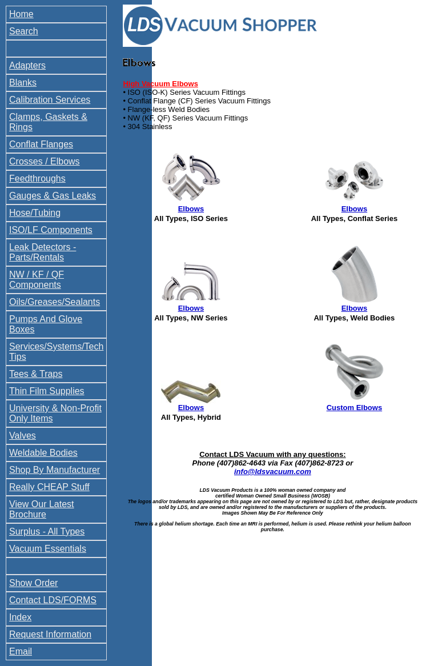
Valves (22, 435)
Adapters (27, 65)
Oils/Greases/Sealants (54, 302)
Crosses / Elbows (44, 161)
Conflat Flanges (41, 144)
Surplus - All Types (47, 531)
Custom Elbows (355, 407)
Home (21, 14)
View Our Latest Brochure (41, 509)
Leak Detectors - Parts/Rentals (42, 252)
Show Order (33, 583)
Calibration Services (49, 100)
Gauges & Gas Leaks (52, 195)
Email (20, 651)
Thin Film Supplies (47, 391)
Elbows (191, 208)
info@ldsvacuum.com (272, 471)
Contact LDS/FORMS (53, 600)
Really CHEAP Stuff (49, 487)
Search (23, 31)
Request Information (50, 634)
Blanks (23, 82)
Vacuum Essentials (47, 548)
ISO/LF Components (51, 230)
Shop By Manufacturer (54, 470)
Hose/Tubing (35, 213)
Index (20, 617)
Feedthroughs (37, 178)
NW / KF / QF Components (36, 280)
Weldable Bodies (43, 453)
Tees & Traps (35, 374)
